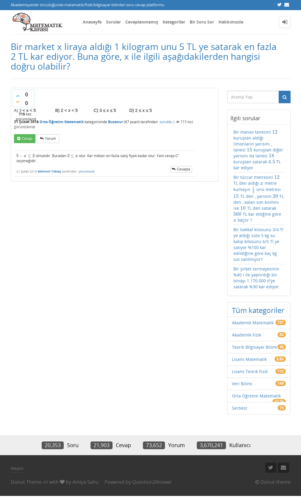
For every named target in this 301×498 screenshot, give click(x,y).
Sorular (113, 22)
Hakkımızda (231, 22)
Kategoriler (174, 22)
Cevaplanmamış (141, 22)
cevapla (183, 169)
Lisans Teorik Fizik (250, 371)
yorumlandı (87, 171)
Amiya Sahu (85, 482)
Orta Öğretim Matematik (62, 121)
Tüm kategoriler (258, 310)
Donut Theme (26, 482)
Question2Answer (152, 482)
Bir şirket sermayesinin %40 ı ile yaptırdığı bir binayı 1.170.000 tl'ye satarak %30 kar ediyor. (256, 277)
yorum (50, 138)
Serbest (239, 408)
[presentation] (25, 155)
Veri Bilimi (242, 383)
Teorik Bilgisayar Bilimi (254, 347)
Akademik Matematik (253, 322)
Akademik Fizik (246, 335)
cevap (27, 138)
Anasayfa (92, 22)
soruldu (166, 121)
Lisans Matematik (249, 359)
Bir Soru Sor (202, 22)
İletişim (17, 468)
